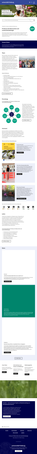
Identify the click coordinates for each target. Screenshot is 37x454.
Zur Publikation (20, 152)
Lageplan (22, 432)
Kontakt (6, 430)
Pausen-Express (10, 77)
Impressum (22, 430)
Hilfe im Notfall (15, 432)
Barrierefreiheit (14, 430)
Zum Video (19, 174)
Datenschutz (29, 430)
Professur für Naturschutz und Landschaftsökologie (8, 12)
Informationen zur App (21, 198)
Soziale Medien (18, 451)
